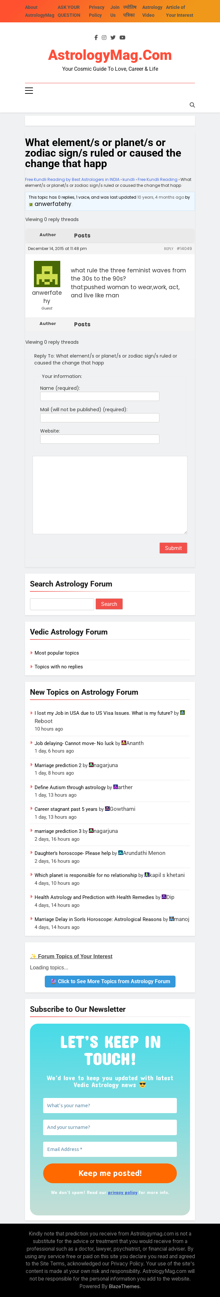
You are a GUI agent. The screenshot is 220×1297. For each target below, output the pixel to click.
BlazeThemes (124, 1286)
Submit (173, 548)
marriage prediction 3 (58, 832)
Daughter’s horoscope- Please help (73, 854)
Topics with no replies (59, 667)
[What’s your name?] (110, 1105)
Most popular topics (57, 653)
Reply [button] (168, 248)
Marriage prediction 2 (58, 765)
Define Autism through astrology (70, 787)
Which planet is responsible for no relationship (86, 876)
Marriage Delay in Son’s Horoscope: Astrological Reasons (98, 919)
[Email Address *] (110, 1149)
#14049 (184, 248)
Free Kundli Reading (158, 179)
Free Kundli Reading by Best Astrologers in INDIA (72, 179)
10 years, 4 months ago (160, 197)
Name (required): (60, 388)
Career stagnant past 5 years (66, 809)
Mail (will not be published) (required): (83, 409)
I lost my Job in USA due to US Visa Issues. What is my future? (104, 713)
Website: (50, 431)
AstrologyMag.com (110, 55)
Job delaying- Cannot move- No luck (74, 743)
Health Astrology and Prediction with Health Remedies (94, 897)
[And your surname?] (110, 1127)
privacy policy (122, 1192)
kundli (129, 179)
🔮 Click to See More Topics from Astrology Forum (110, 981)
